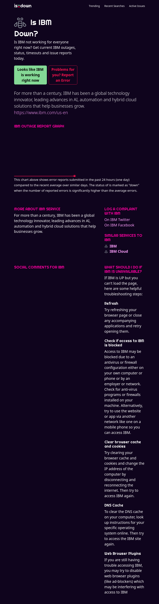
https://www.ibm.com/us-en (41, 112)
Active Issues (137, 6)
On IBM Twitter (117, 219)
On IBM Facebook (119, 225)
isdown (22, 5)
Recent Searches (114, 6)
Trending (94, 6)
